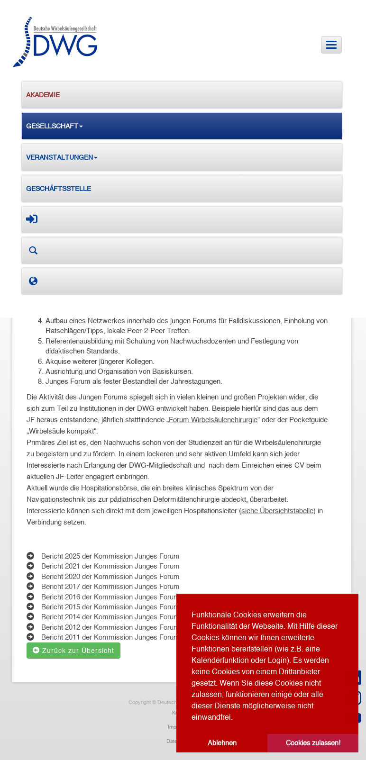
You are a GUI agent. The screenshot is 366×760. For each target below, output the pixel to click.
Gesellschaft (54, 126)
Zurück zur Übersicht (73, 650)
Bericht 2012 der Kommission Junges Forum (110, 627)
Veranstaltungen (62, 157)
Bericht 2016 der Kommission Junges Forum (110, 596)
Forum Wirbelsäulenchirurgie (213, 419)
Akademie (43, 94)
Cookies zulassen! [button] (313, 743)
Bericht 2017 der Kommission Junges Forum (110, 586)
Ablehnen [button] (222, 743)
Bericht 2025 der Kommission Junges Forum (110, 556)
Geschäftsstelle (58, 188)
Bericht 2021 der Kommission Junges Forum (110, 565)
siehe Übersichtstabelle (277, 510)
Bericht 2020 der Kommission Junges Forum (110, 576)
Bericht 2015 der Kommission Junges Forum (110, 606)
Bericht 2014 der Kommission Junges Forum (110, 616)
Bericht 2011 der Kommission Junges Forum (110, 637)
